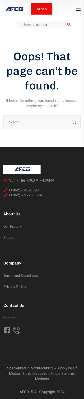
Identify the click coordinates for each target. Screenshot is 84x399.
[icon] (7, 330)
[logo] (13, 9)
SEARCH (74, 122)
